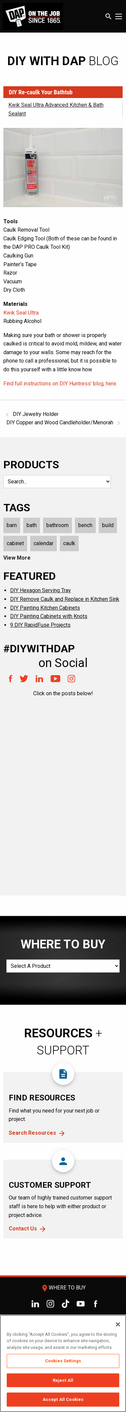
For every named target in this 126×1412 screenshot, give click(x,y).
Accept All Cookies (63, 1399)
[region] (63, 1363)
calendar (43, 543)
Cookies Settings (63, 1360)
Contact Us (23, 1228)
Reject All (63, 1380)
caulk (69, 543)
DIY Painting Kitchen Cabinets (45, 608)
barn (12, 525)
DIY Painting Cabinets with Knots (48, 616)
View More (17, 558)
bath (32, 525)
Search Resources (32, 1133)
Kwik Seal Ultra (21, 313)
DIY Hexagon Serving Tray (40, 590)
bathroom (57, 525)
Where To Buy (63, 1287)
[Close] (118, 1324)
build (108, 525)
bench (85, 525)
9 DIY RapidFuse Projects (40, 625)
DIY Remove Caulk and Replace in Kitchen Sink (64, 599)
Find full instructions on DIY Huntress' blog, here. (60, 383)
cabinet (15, 543)
